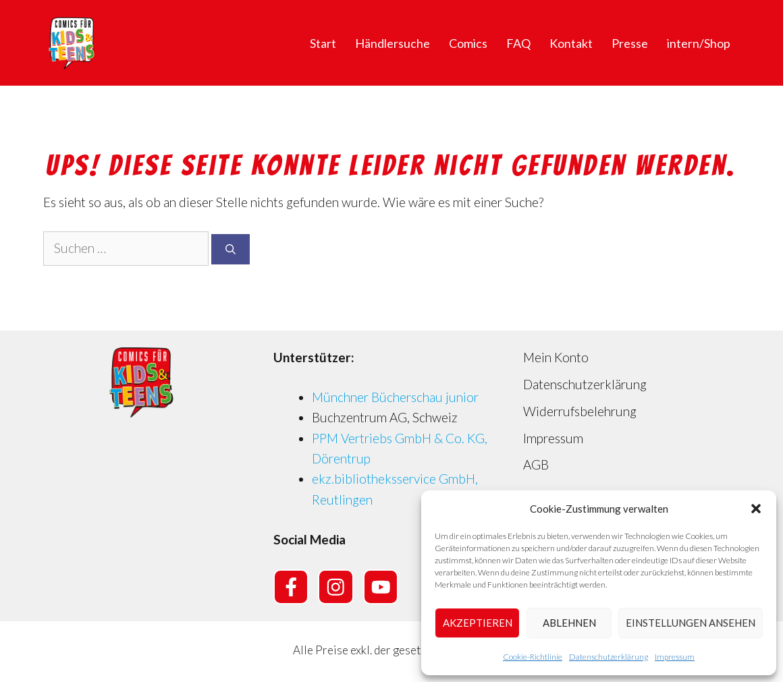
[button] (756, 508)
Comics (468, 43)
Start (323, 43)
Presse (630, 43)
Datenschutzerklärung (608, 657)
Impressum (675, 657)
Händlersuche (392, 43)
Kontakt (571, 43)
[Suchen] (230, 249)
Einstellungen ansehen (690, 623)
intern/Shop (698, 43)
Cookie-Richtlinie (532, 657)
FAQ (518, 43)
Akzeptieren (477, 623)
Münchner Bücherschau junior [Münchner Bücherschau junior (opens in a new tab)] (395, 397)
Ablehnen (569, 623)
